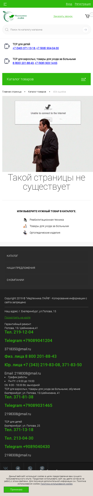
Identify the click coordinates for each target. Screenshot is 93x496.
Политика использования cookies (56, 484)
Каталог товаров (46, 79)
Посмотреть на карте (17, 317)
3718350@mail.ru (18, 349)
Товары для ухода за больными (46, 226)
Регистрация (83, 3)
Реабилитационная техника (43, 220)
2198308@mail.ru (27, 373)
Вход (69, 3)
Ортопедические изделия (41, 233)
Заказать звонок (63, 16)
